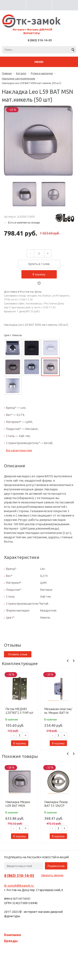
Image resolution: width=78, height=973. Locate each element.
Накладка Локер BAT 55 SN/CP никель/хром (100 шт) (57, 803)
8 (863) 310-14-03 (40, 40)
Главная (7, 73)
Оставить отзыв (17, 654)
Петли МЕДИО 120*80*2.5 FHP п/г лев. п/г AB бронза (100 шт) (19, 710)
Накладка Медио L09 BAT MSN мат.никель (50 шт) (18, 803)
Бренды (11, 941)
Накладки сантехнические (18, 78)
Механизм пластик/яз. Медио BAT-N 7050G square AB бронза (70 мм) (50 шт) (58, 710)
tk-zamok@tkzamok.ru (19, 885)
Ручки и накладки (42, 73)
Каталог (21, 73)
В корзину (39, 274)
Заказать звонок (52, 875)
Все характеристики (19, 450)
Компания (12, 935)
